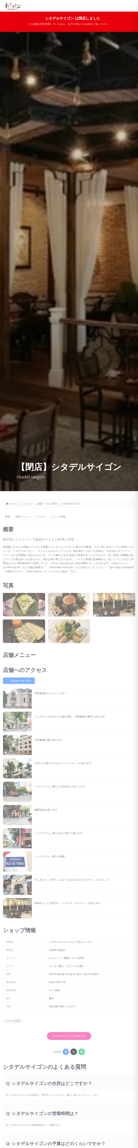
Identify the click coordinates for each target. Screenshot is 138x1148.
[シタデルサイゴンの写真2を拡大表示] (69, 605)
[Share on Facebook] (66, 1052)
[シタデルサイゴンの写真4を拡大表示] (24, 631)
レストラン (26, 503)
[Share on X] (73, 1052)
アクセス (40, 516)
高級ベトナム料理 (47, 503)
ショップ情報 (57, 516)
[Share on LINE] (81, 1052)
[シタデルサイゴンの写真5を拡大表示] (69, 631)
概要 (7, 516)
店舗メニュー (22, 516)
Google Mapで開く (19, 680)
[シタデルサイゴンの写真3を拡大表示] (114, 605)
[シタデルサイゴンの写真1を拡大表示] (24, 605)
